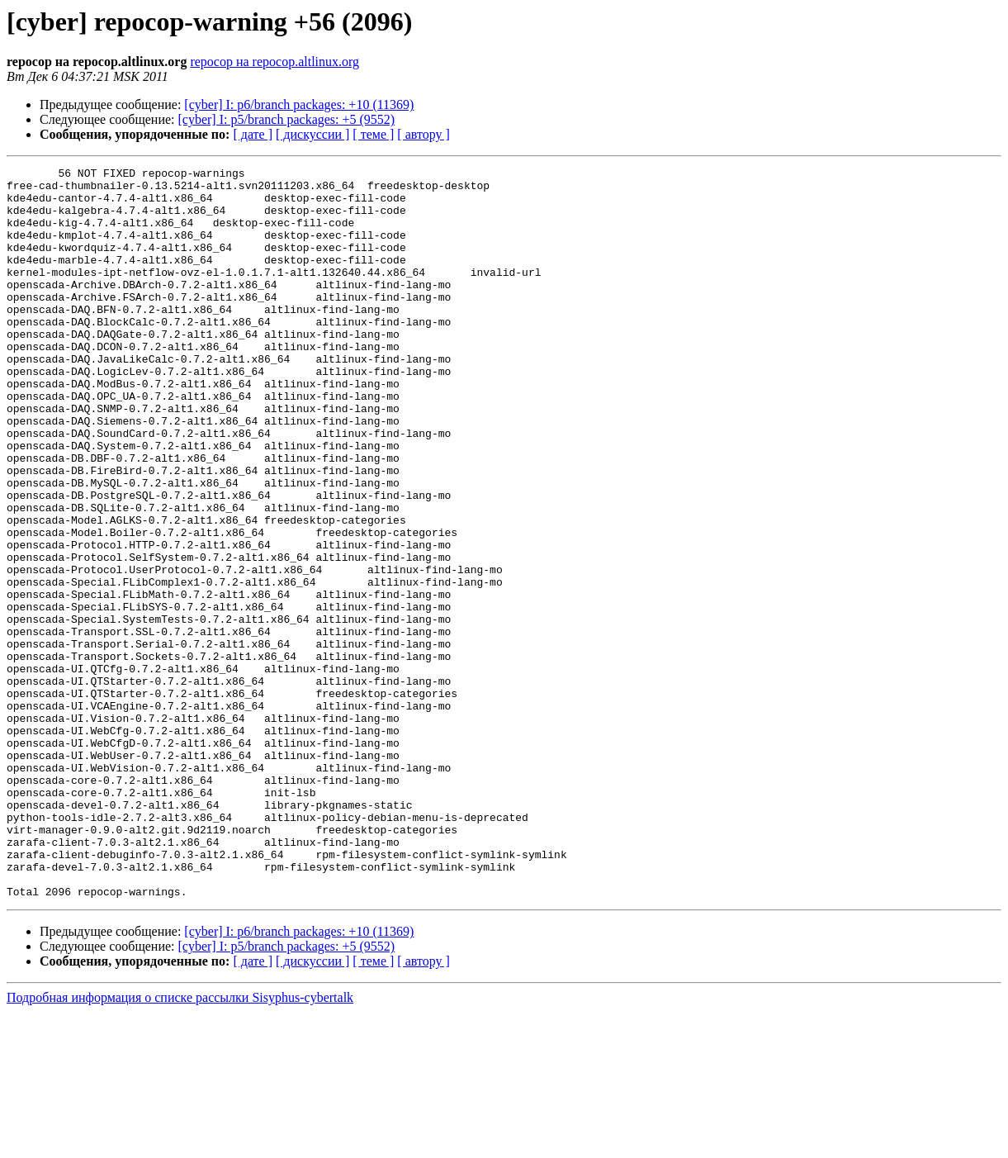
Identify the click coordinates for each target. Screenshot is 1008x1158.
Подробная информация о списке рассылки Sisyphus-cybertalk (180, 1144)
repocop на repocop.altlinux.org (274, 62)
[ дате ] (252, 134)
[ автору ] (423, 134)
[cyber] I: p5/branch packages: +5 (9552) (286, 119)
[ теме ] (373, 134)
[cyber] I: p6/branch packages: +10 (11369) (299, 104)
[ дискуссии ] (312, 134)
